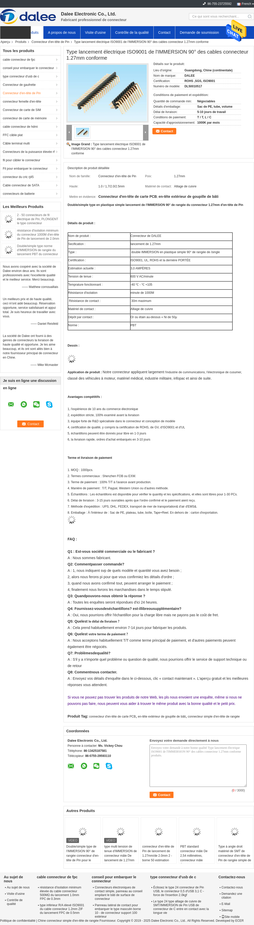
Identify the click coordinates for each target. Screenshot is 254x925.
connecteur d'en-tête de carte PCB (112, 716)
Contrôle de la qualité (132, 32)
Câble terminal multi (16, 143)
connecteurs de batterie (19, 194)
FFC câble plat (13, 135)
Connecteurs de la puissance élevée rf (29, 152)
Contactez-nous (232, 887)
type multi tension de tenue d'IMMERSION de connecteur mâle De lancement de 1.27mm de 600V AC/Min (120, 856)
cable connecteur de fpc (19, 59)
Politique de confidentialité (17, 920)
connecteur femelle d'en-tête (22, 101)
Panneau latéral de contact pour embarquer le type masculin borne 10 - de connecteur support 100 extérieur (118, 910)
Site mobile (230, 917)
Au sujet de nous (18, 887)
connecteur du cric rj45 (18, 177)
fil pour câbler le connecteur (21, 160)
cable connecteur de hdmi (20, 126)
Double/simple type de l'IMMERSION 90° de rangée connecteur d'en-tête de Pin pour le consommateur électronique (82, 858)
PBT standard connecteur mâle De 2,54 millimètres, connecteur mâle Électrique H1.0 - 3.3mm (196, 856)
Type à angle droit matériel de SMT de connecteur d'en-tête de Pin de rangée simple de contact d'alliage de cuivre (234, 858)
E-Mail (225, 904)
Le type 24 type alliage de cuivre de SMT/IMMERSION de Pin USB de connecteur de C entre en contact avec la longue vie (181, 907)
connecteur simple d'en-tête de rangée (214, 716)
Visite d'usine (95, 32)
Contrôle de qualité (15, 902)
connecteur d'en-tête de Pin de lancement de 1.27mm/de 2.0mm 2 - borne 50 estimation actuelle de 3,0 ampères (158, 856)
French (246, 4)
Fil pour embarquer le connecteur (25, 168)
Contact (164, 32)
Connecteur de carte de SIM (22, 110)
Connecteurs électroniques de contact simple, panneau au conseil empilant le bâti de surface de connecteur (118, 893)
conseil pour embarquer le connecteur (28, 68)
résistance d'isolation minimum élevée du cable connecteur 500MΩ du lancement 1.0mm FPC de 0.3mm (60, 893)
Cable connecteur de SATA (21, 185)
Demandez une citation (231, 895)
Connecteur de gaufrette (19, 85)
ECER (239, 920)
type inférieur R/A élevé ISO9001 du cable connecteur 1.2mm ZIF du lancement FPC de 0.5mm (62, 909)
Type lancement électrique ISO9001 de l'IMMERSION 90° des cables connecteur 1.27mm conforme (108, 148)
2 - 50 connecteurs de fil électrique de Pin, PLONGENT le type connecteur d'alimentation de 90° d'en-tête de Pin (37, 223)
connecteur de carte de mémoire (25, 118)
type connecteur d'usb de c (21, 76)
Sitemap (227, 910)
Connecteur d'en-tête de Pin (50, 42)
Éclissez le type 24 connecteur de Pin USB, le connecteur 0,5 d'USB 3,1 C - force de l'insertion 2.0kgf (178, 891)
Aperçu (5, 42)
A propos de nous (62, 32)
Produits (31, 32)
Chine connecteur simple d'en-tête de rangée (68, 920)
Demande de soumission (199, 32)
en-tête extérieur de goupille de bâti (162, 716)
